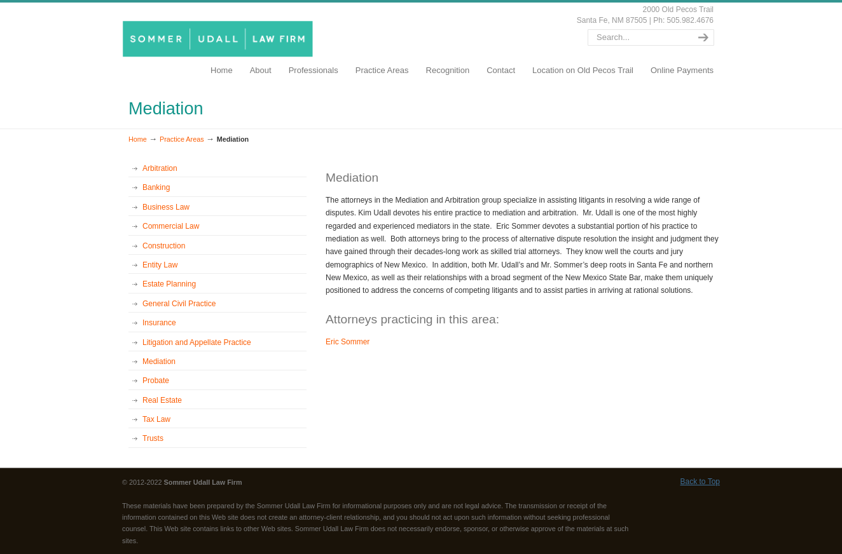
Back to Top (700, 481)
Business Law (166, 207)
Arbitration (159, 168)
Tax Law (156, 419)
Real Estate (162, 400)
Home (137, 139)
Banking (156, 187)
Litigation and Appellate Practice (196, 342)
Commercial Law (170, 226)
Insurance (159, 322)
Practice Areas (182, 139)
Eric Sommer (347, 341)
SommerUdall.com (220, 38)
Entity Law (159, 264)
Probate (155, 380)
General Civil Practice (179, 303)
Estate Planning (169, 284)
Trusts (152, 438)
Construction (163, 245)
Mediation (159, 361)
